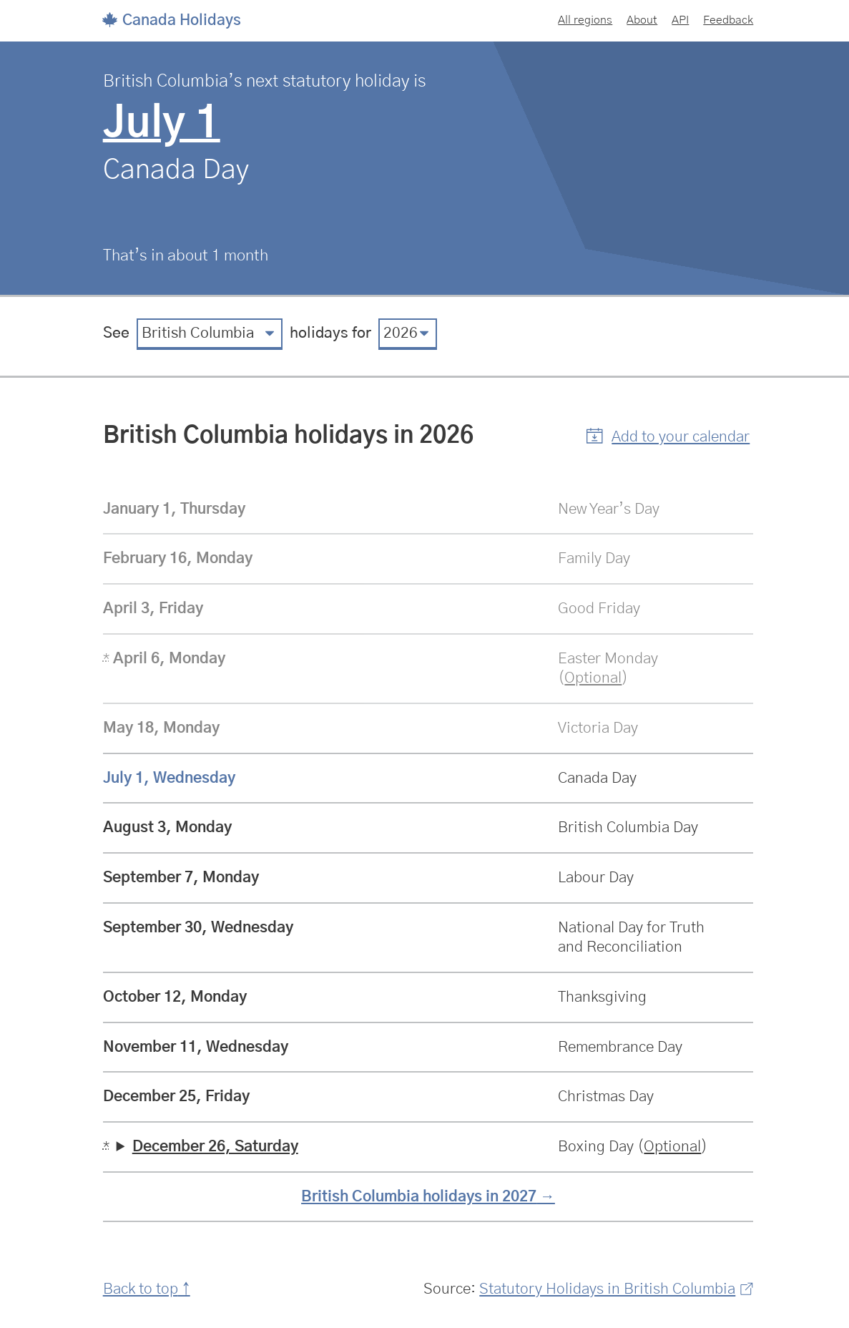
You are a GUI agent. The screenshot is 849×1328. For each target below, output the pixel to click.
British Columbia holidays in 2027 (418, 1196)
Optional (593, 677)
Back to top (140, 1289)
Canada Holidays (171, 20)
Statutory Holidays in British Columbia (616, 1289)
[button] (668, 437)
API (680, 20)
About (642, 20)
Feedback (728, 20)
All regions (585, 20)
